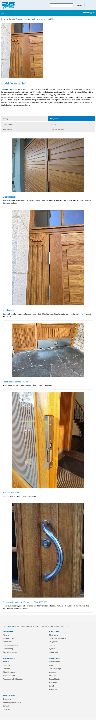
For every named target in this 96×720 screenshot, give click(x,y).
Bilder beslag (8, 649)
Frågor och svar (9, 676)
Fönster (6, 635)
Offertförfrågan (9, 672)
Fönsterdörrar (8, 638)
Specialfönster (54, 679)
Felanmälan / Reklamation (13, 679)
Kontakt (6, 662)
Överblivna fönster (10, 652)
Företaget (54, 632)
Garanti (6, 706)
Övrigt (51, 686)
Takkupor (52, 676)
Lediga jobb (53, 652)
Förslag (5, 119)
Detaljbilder (54, 119)
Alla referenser (54, 662)
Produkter (19, 19)
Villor (51, 665)
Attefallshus (53, 689)
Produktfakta (7, 130)
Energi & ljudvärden (57, 130)
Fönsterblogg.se (88, 13)
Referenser (54, 658)
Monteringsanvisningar (12, 702)
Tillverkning (53, 635)
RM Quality (53, 642)
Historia (52, 645)
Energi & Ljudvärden (11, 645)
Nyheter (52, 649)
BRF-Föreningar (55, 669)
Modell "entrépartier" (38, 19)
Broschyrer (7, 699)
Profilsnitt (53, 124)
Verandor (52, 672)
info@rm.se (64, 626)
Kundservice (9, 658)
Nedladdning (9, 696)
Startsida (12, 19)
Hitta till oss (7, 665)
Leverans (6, 669)
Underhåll (6, 709)
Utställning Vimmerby (57, 638)
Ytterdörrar (27, 19)
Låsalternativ (7, 124)
